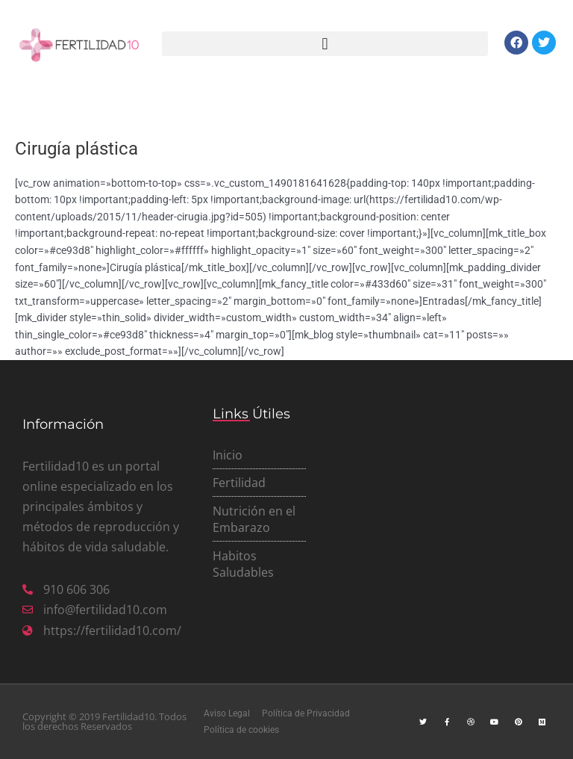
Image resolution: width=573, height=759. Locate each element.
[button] (325, 43)
